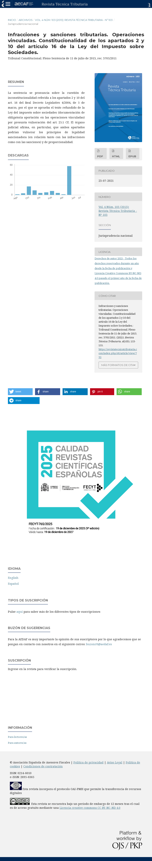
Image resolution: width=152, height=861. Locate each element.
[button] (20, 391)
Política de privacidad (88, 762)
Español (13, 583)
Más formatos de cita (117, 365)
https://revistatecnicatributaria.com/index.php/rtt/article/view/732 (118, 353)
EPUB (132, 156)
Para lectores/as (17, 737)
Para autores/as (17, 743)
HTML (116, 156)
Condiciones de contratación (43, 766)
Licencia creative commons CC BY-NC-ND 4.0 (90, 808)
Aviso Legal (114, 762)
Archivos (26, 19)
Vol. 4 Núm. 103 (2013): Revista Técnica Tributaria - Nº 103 (74, 19)
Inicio (12, 19)
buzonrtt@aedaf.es (99, 644)
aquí (19, 611)
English (13, 578)
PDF (100, 156)
